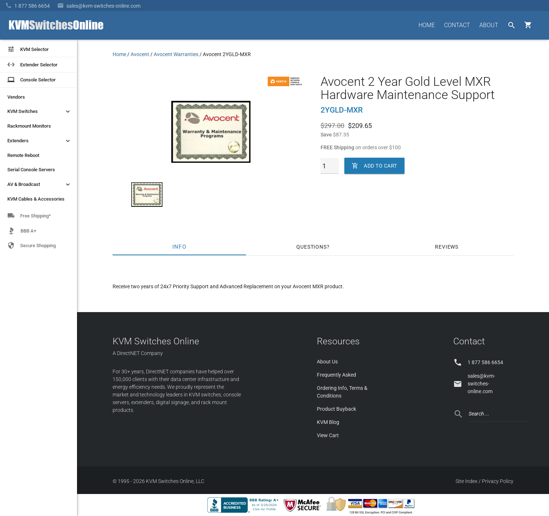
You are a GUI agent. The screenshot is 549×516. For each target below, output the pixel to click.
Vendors (16, 97)
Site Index (466, 481)
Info (179, 247)
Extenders (39, 140)
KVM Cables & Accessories (36, 199)
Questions (311, 247)
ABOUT (488, 25)
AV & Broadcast (39, 184)
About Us (327, 362)
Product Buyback (336, 409)
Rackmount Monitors (29, 126)
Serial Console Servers (31, 169)
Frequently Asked (336, 375)
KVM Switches (39, 111)
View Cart (328, 435)
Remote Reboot (23, 155)
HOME (426, 25)
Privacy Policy (497, 481)
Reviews (446, 247)
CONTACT (457, 25)
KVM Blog (328, 422)
